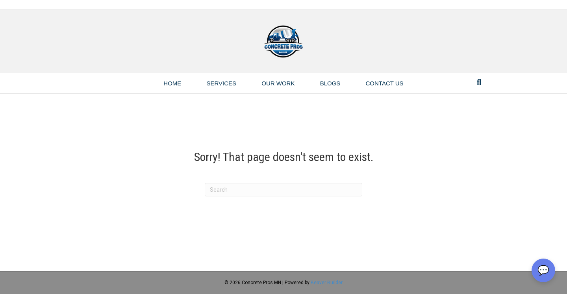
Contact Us (385, 83)
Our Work (278, 83)
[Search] (479, 82)
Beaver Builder (327, 282)
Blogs (330, 83)
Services (222, 83)
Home (172, 83)
